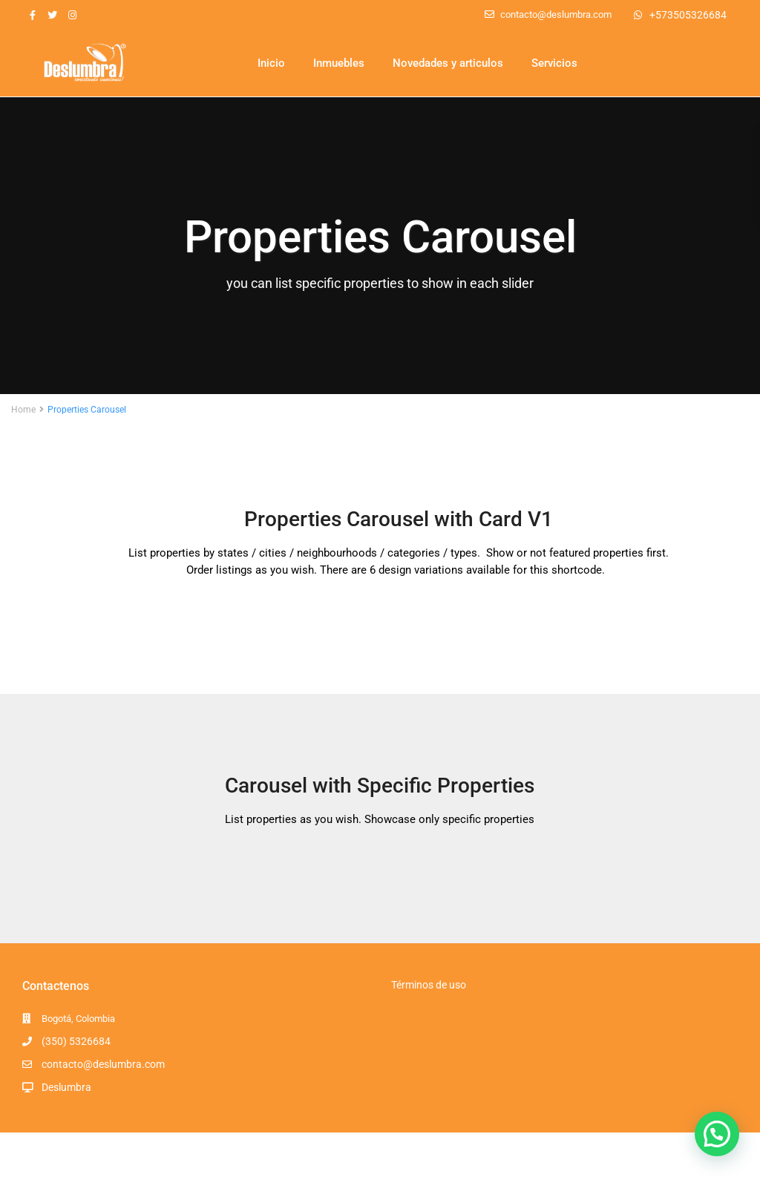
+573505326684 (688, 15)
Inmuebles (338, 63)
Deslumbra (66, 1087)
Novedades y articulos (448, 63)
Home (23, 409)
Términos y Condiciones (676, 1154)
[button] (717, 1134)
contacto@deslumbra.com (103, 1064)
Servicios (554, 63)
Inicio (271, 63)
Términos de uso (428, 985)
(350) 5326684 (76, 1041)
